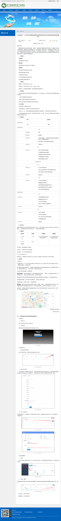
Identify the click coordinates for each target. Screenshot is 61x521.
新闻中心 (17, 10)
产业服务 (24, 10)
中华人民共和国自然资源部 (17, 512)
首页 (4, 10)
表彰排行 (37, 10)
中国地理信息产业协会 (16, 514)
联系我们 (50, 10)
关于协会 (11, 10)
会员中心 (30, 10)
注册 (58, 1)
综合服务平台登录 (51, 1)
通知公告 (44, 10)
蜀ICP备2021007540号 (32, 517)
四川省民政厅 (40, 512)
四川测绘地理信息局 (28, 512)
